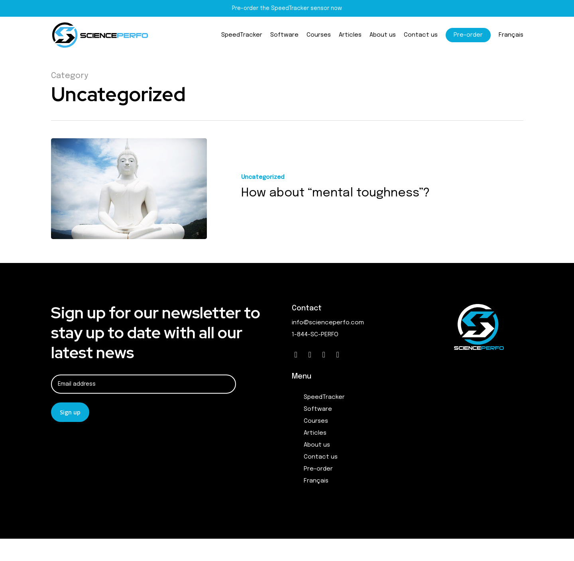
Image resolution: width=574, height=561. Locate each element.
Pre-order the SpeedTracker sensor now (287, 8)
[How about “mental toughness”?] (129, 188)
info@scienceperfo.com (328, 323)
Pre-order (318, 469)
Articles (315, 433)
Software (318, 409)
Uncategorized (262, 177)
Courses (316, 421)
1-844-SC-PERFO (315, 335)
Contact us (321, 457)
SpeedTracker (324, 397)
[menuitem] (511, 37)
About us (317, 445)
